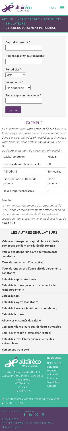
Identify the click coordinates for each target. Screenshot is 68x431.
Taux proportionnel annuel (22, 95)
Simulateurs (54, 381)
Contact (22, 387)
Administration (25, 411)
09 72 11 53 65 (23, 390)
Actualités (53, 374)
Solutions (52, 366)
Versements (13, 82)
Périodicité (12, 69)
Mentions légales (11, 426)
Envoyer (13, 110)
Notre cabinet (54, 362)
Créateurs (52, 378)
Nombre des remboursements (24, 56)
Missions (52, 370)
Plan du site (8, 411)
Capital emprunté (16, 42)
